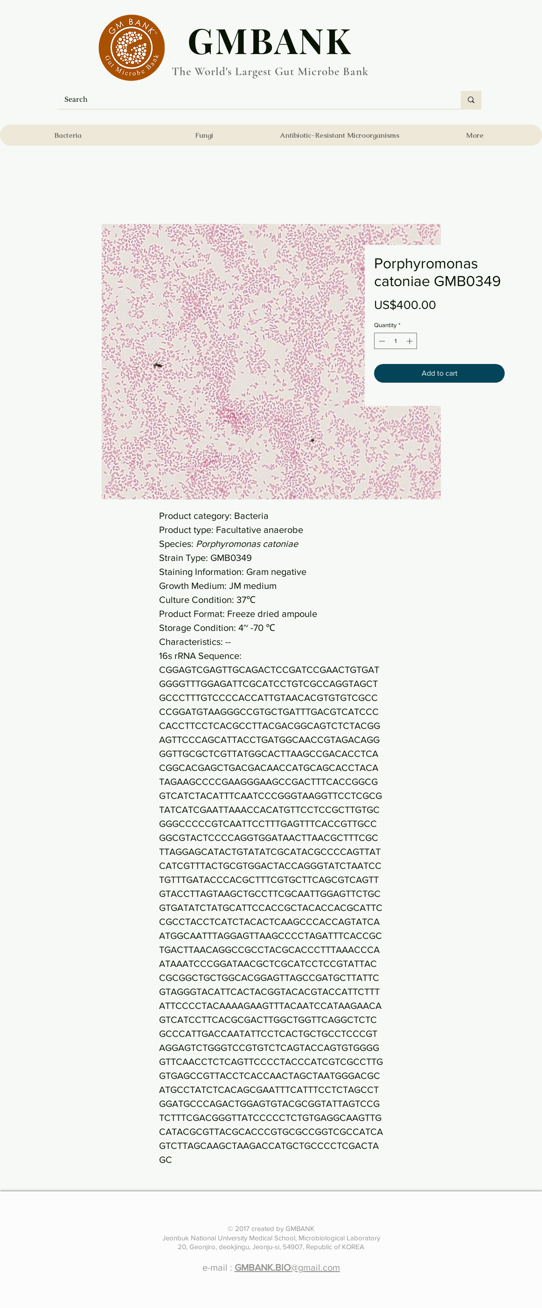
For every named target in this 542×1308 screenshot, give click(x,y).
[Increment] (410, 341)
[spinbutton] (396, 341)
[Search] (252, 100)
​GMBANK (270, 39)
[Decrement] (381, 341)
